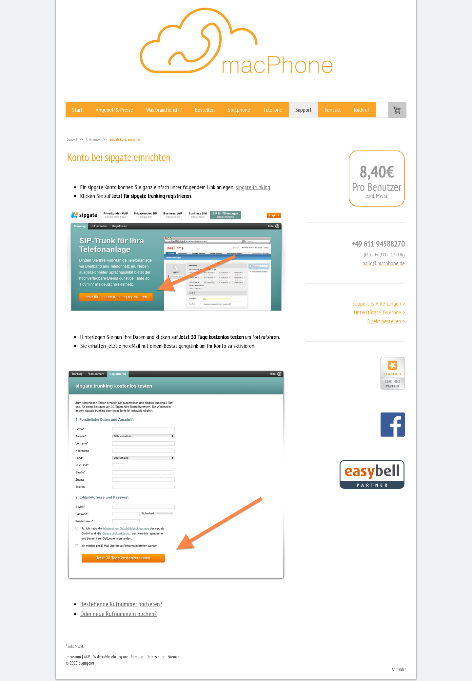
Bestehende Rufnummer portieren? (121, 604)
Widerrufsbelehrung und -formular (118, 657)
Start (77, 109)
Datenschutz (156, 657)
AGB (87, 657)
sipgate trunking (253, 187)
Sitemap (173, 657)
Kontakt (333, 109)
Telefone (272, 109)
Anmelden (399, 669)
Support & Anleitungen (377, 303)
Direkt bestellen (384, 321)
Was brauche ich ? (164, 109)
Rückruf (361, 109)
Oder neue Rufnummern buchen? (118, 614)
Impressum (73, 657)
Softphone (239, 109)
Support (303, 109)
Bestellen (205, 109)
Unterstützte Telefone (377, 312)
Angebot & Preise (114, 109)
